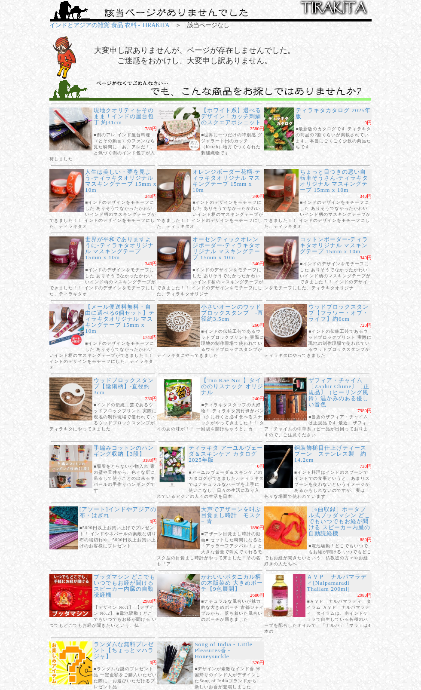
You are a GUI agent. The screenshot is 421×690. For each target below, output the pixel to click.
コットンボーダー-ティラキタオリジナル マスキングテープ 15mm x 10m (334, 245)
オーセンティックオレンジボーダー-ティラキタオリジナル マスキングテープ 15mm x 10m (226, 248)
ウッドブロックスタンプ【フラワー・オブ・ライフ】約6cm (338, 313)
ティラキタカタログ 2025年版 (333, 113)
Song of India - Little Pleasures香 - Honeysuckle (224, 650)
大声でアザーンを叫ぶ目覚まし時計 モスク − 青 (231, 515)
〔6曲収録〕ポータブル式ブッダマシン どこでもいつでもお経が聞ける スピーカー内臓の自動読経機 (339, 521)
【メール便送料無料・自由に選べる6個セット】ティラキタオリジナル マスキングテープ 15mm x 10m (120, 319)
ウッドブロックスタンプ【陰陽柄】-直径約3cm (124, 386)
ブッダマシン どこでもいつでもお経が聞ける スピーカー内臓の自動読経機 (125, 585)
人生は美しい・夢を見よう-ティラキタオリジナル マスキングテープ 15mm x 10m (120, 181)
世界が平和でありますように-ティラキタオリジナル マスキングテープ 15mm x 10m (119, 248)
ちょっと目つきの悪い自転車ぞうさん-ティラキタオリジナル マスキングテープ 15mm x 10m (334, 181)
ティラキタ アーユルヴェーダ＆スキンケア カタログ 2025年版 (225, 454)
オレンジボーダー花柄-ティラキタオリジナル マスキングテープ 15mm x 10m (226, 181)
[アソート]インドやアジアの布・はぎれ (117, 512)
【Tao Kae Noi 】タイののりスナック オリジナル (232, 386)
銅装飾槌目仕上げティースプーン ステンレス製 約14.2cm (330, 454)
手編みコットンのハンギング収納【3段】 (124, 451)
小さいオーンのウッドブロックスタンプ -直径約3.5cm (232, 313)
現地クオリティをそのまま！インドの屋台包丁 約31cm (124, 116)
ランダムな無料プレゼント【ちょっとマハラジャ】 (124, 650)
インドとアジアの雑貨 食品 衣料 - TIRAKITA (109, 25)
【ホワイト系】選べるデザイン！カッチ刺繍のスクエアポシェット (231, 116)
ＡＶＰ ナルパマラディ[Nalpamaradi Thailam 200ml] (337, 582)
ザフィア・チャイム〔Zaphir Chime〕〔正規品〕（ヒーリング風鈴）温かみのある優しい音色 (338, 392)
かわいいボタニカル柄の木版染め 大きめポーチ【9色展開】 (232, 582)
